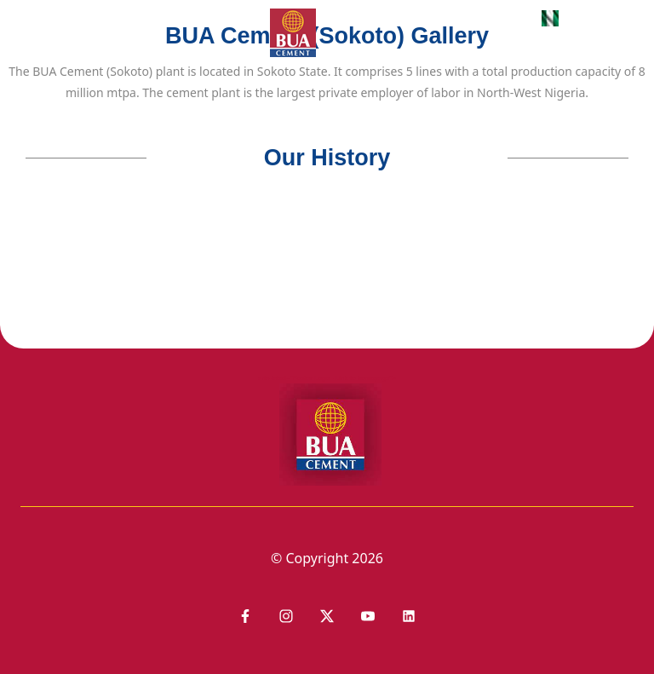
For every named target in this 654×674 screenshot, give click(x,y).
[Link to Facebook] (245, 616)
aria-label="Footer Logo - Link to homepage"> (327, 430)
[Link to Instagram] (286, 616)
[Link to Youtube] (368, 616)
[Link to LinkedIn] (327, 616)
